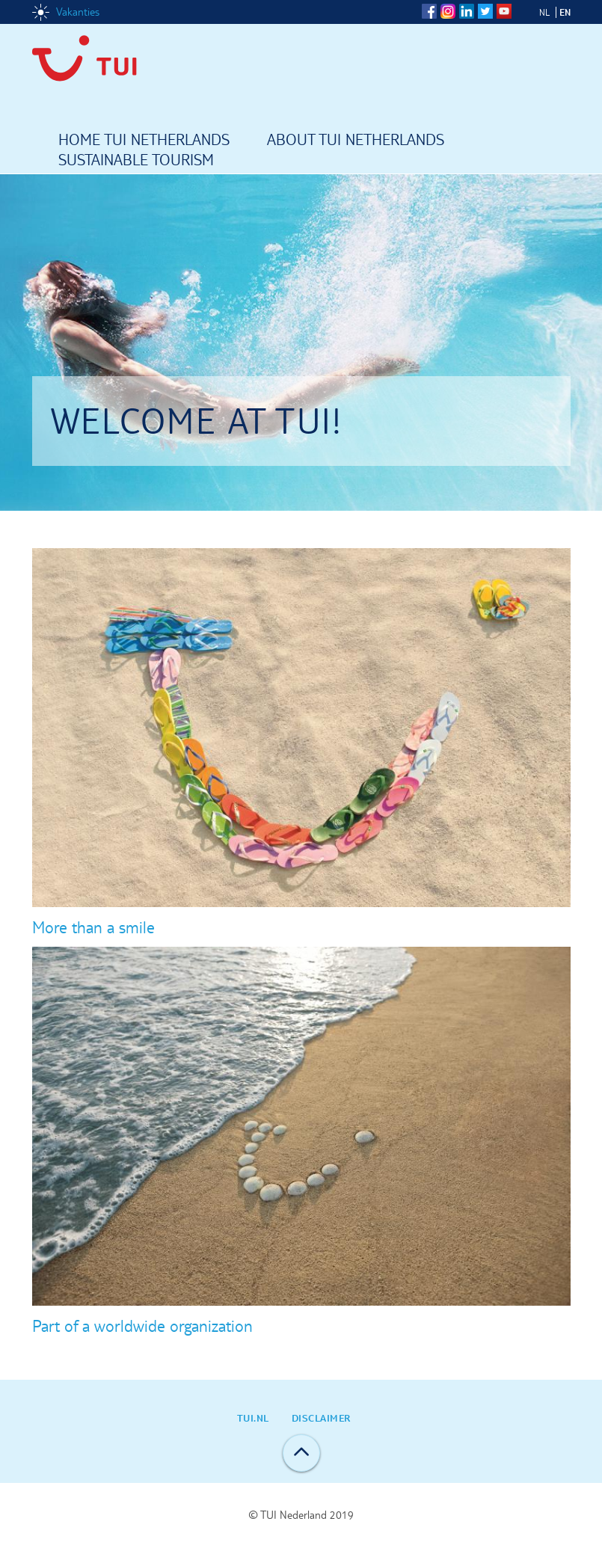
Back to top (301, 1453)
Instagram (447, 11)
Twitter (485, 11)
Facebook (429, 11)
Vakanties (77, 12)
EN (565, 12)
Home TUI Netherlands (144, 140)
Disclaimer (321, 1418)
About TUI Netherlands (355, 140)
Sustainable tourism (136, 161)
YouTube (504, 11)
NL (544, 12)
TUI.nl (253, 1418)
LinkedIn (466, 11)
